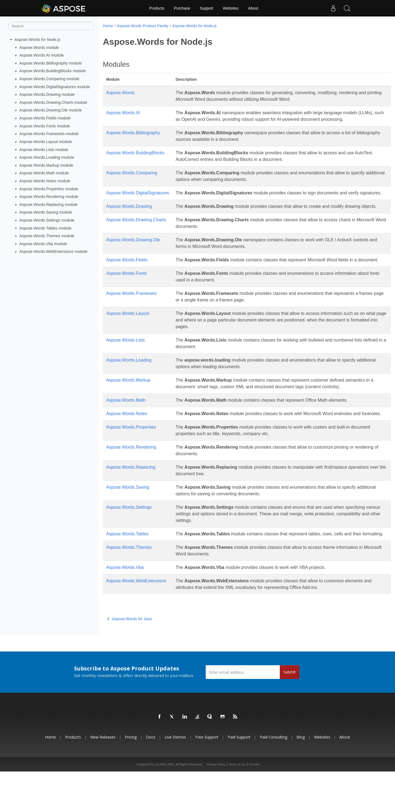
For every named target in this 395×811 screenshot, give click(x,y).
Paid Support (239, 776)
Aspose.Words (120, 92)
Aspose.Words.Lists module (43, 149)
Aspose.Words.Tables (127, 566)
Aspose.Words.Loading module (46, 157)
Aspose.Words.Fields (127, 279)
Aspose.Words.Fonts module (44, 126)
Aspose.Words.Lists (125, 366)
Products (156, 8)
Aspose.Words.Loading (128, 386)
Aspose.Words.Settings (129, 540)
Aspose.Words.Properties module (48, 188)
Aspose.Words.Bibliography (133, 139)
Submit (289, 711)
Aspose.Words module (39, 47)
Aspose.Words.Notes (126, 440)
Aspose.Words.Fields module (45, 118)
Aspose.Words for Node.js (37, 39)
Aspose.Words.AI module (41, 55)
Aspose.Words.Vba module (43, 244)
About (253, 8)
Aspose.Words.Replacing (130, 500)
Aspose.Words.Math (126, 426)
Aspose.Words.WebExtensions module (53, 251)
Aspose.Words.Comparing (131, 179)
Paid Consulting (273, 776)
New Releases (102, 776)
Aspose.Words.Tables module (45, 228)
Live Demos (175, 776)
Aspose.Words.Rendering (131, 480)
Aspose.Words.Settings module (47, 220)
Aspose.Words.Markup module (46, 165)
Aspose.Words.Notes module (44, 181)
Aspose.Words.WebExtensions (136, 620)
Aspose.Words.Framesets (131, 319)
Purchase (182, 8)
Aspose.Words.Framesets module (49, 134)
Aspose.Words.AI (123, 112)
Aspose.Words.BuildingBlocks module (52, 71)
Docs (150, 776)
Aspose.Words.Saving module (45, 212)
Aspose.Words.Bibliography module (50, 63)
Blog (301, 776)
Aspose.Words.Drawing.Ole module (50, 110)
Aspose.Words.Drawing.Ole (133, 259)
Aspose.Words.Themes (129, 587)
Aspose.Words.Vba (125, 607)
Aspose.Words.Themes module (47, 236)
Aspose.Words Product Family (142, 26)
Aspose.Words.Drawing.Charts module (53, 102)
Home (108, 26)
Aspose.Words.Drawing (129, 219)
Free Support (206, 776)
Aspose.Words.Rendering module (48, 196)
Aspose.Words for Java (129, 658)
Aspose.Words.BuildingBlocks (135, 159)
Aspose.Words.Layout (127, 339)
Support (206, 8)
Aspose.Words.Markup (128, 406)
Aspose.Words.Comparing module (49, 79)
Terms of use (237, 804)
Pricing (131, 776)
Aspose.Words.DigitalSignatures (137, 199)
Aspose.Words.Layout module (45, 141)
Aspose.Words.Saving (127, 520)
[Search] (51, 26)
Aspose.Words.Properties (131, 460)
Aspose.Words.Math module (44, 173)
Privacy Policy (216, 804)
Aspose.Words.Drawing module (47, 94)
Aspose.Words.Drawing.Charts (136, 239)
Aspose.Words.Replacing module (48, 204)
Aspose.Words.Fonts (126, 299)
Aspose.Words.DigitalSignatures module (54, 86)
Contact (254, 804)
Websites (230, 8)
